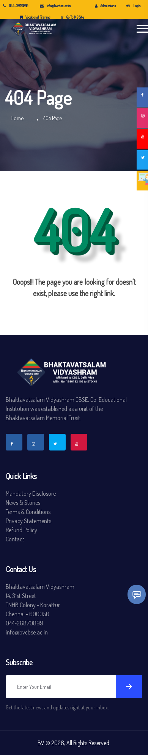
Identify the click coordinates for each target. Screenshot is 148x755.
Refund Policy (21, 530)
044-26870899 (15, 5)
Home (17, 118)
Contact (15, 539)
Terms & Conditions (28, 511)
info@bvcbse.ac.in (55, 5)
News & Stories (23, 502)
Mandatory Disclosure (31, 493)
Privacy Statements (28, 521)
